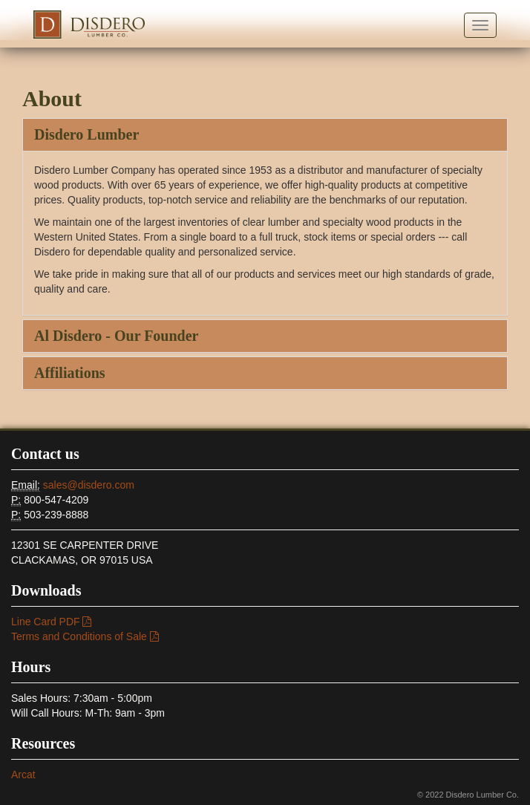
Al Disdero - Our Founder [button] (116, 335)
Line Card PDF (51, 622)
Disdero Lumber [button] (86, 134)
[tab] (265, 135)
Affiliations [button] (69, 373)
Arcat (23, 774)
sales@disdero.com (88, 485)
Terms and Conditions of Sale (85, 636)
